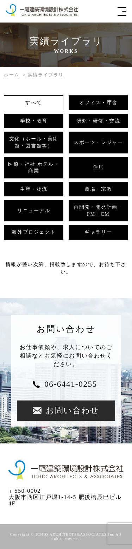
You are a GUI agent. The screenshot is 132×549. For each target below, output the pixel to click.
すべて (33, 102)
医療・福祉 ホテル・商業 (33, 168)
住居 (98, 167)
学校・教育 (34, 121)
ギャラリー (98, 232)
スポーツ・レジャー (98, 142)
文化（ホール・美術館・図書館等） (33, 142)
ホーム (11, 74)
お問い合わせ (66, 410)
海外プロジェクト (34, 232)
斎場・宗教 (98, 189)
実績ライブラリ (46, 74)
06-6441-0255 (70, 384)
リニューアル (33, 210)
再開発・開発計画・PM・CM (98, 210)
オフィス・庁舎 (98, 102)
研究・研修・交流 (98, 121)
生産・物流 (34, 189)
